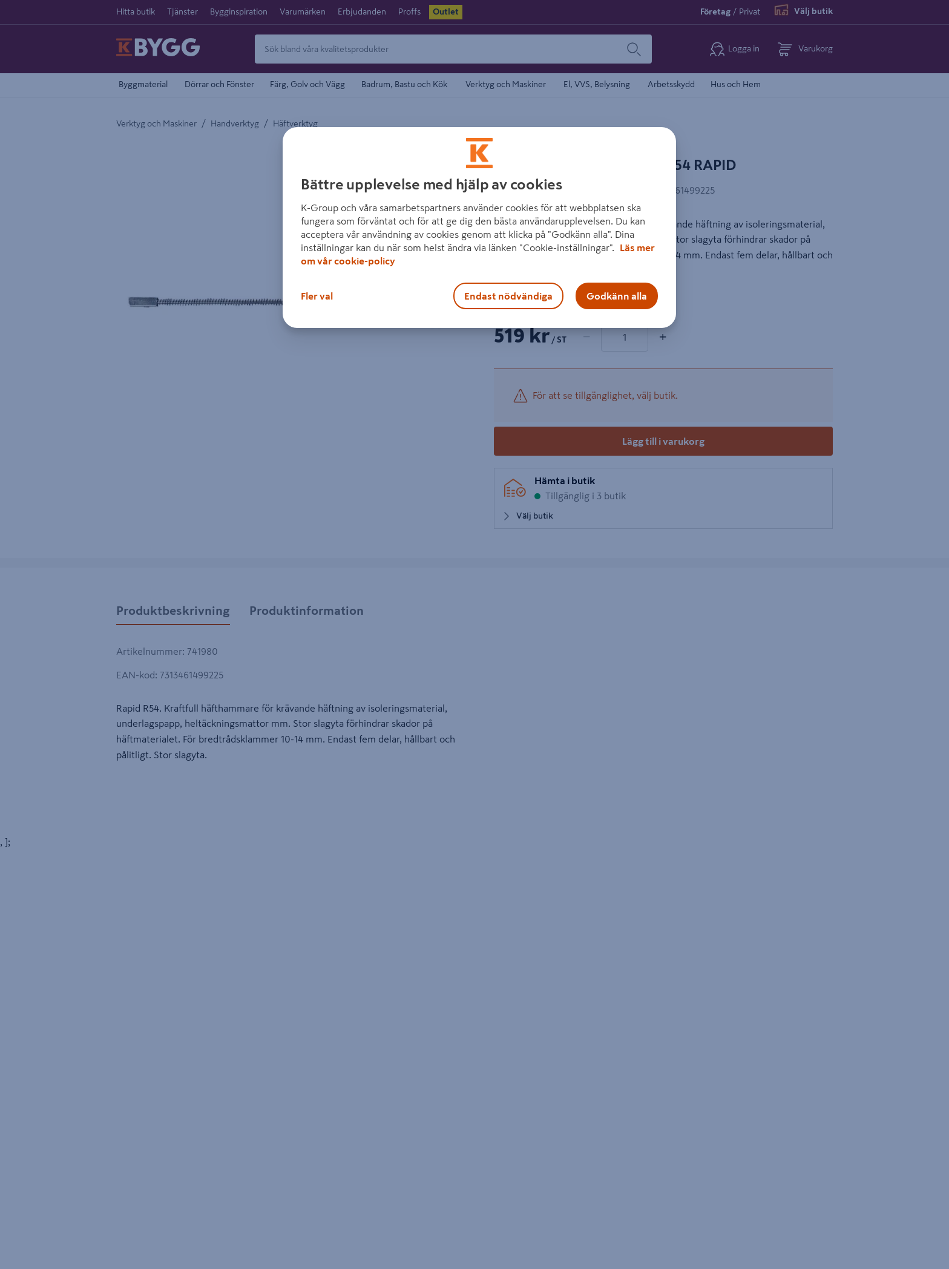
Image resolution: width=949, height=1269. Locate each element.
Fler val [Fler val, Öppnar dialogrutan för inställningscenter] (317, 296)
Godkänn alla (616, 296)
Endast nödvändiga (508, 296)
